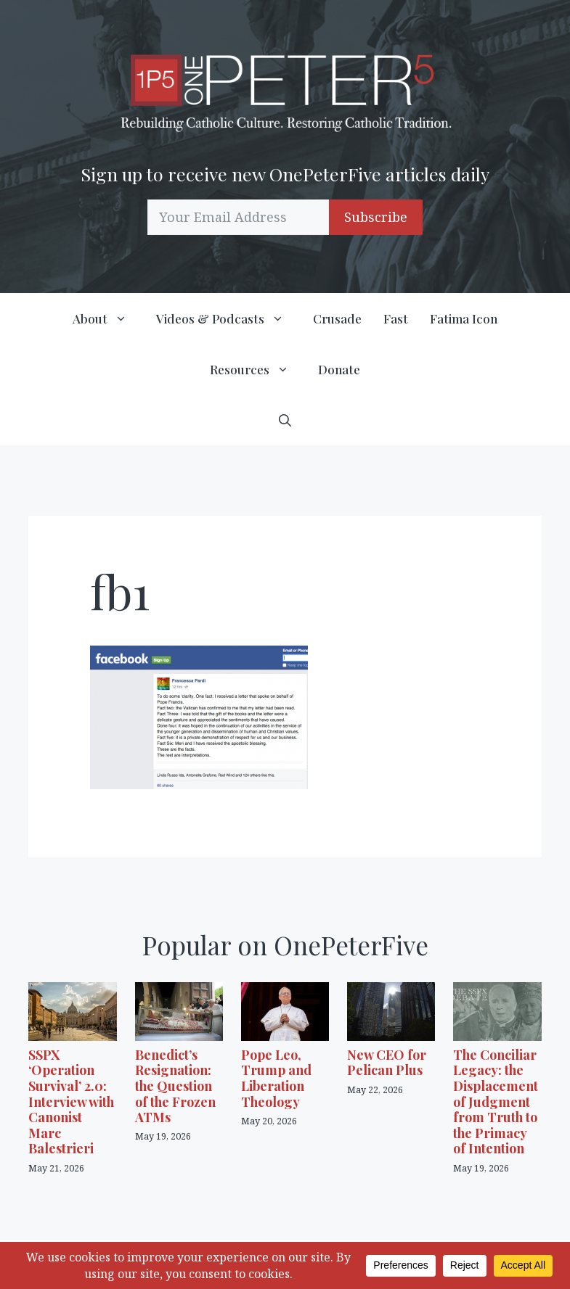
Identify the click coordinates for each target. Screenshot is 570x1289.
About (109, 318)
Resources (258, 369)
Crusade (337, 318)
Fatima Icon (463, 318)
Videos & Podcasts (229, 318)
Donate (339, 369)
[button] (285, 420)
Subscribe (375, 217)
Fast (395, 318)
